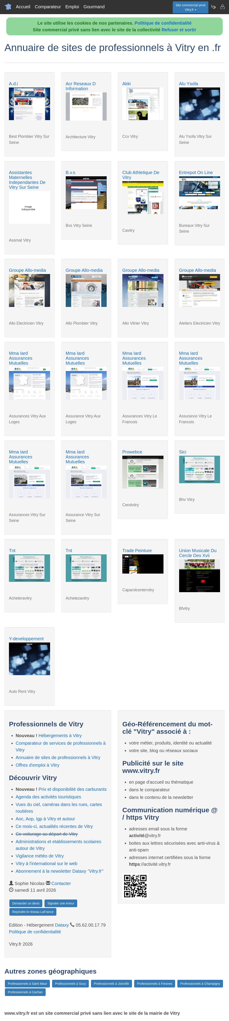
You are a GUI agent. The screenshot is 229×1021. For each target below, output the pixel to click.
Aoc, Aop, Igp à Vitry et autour (45, 818)
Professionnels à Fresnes (154, 983)
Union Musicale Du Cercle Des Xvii (198, 553)
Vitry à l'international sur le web (46, 863)
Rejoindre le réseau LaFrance (32, 912)
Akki (126, 83)
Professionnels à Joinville (111, 983)
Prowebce (132, 451)
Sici (182, 451)
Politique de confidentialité (163, 23)
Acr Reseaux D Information (81, 86)
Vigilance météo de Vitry (40, 855)
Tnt (12, 550)
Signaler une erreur (60, 903)
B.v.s (70, 172)
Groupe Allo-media (27, 270)
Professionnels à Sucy (70, 983)
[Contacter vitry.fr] (222, 6)
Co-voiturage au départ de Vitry (47, 834)
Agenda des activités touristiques (48, 796)
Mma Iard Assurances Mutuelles (20, 358)
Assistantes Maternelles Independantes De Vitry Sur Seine (27, 180)
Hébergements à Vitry (60, 735)
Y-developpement (26, 638)
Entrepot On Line (196, 172)
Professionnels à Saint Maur (27, 983)
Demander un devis (25, 903)
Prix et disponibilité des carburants (72, 789)
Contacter (61, 883)
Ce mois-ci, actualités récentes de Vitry (54, 826)
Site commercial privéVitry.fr (191, 7)
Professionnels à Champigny (200, 983)
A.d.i (13, 83)
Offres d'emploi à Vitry (37, 765)
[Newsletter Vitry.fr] (213, 6)
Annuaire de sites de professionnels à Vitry (58, 757)
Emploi (72, 6)
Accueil (23, 6)
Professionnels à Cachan (25, 992)
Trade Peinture (137, 550)
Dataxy (62, 925)
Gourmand (94, 6)
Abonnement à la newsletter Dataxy (59, 871)
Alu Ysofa (188, 83)
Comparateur (48, 6)
